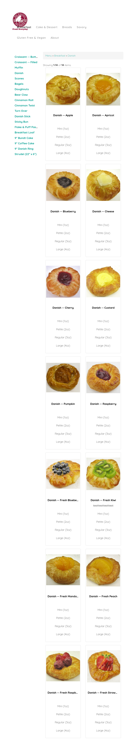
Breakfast (24, 27)
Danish (19, 73)
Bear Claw (21, 94)
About (55, 37)
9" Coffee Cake (24, 143)
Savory (81, 27)
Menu (48, 55)
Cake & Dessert (47, 27)
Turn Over (21, 110)
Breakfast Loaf (24, 132)
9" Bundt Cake (24, 138)
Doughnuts (22, 89)
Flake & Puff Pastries (28, 127)
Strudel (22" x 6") (26, 154)
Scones (19, 78)
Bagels (19, 83)
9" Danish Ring (24, 148)
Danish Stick (22, 116)
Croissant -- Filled (26, 62)
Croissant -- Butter (27, 56)
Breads (67, 27)
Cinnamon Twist (25, 105)
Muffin (19, 67)
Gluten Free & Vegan (31, 37)
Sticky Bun (21, 121)
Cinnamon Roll (24, 100)
